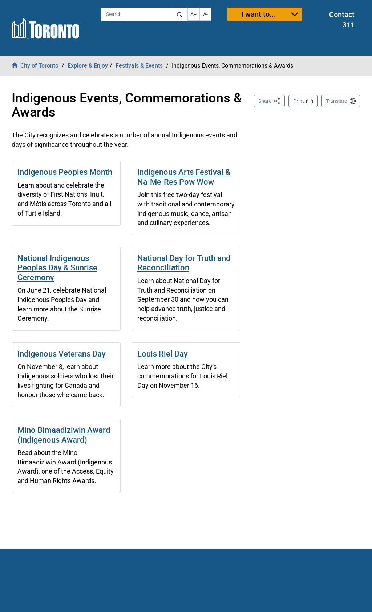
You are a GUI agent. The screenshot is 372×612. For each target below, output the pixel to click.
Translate (336, 101)
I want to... (258, 14)
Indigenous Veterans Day (61, 353)
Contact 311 (342, 19)
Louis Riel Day (162, 353)
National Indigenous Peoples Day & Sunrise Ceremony (57, 267)
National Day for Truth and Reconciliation (183, 263)
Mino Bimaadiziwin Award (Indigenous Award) (63, 434)
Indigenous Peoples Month (64, 171)
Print (298, 101)
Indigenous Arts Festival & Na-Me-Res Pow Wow (183, 176)
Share (271, 100)
